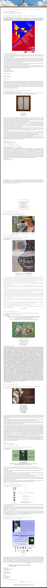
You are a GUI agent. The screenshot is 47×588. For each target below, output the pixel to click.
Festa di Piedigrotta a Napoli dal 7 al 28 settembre (12, 146)
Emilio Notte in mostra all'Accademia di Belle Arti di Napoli (14, 213)
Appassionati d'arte (23, 150)
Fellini (30, 121)
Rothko (30, 122)
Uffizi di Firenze (8, 129)
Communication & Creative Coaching (26, 584)
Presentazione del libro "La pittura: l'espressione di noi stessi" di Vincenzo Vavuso (18, 517)
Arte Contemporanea (23, 273)
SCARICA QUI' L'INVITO (23, 308)
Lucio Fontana (27, 124)
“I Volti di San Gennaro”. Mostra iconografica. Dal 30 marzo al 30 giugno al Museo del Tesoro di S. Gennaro (22, 386)
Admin (5, 17)
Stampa (16, 88)
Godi (22, 347)
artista (14, 117)
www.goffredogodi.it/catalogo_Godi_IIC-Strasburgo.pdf (10, 382)
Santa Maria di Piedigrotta (39, 151)
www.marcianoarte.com (19, 584)
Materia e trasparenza (23, 112)
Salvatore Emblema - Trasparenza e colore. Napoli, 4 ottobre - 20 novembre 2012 (17, 90)
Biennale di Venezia (31, 128)
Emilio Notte (20, 233)
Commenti (8, 88)
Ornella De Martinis (17, 294)
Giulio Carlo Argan (28, 123)
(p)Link (4, 88)
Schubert (42, 121)
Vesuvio (29, 117)
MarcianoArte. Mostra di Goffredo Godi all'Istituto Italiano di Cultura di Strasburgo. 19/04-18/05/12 (20, 313)
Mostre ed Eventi (15, 17)
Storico (9, 11)
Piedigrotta (14, 148)
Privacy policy (15, 584)
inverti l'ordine (17, 11)
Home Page (5, 11)
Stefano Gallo (14, 317)
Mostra (8, 285)
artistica (16, 506)
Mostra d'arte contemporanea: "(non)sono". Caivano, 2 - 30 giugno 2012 (15, 237)
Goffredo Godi (13, 316)
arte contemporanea (40, 129)
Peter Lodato (5, 504)
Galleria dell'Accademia (31, 233)
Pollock (27, 122)
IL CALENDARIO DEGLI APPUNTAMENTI (23, 199)
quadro (22, 126)
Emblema (39, 117)
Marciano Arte (25, 115)
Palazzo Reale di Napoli (15, 129)
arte (19, 279)
